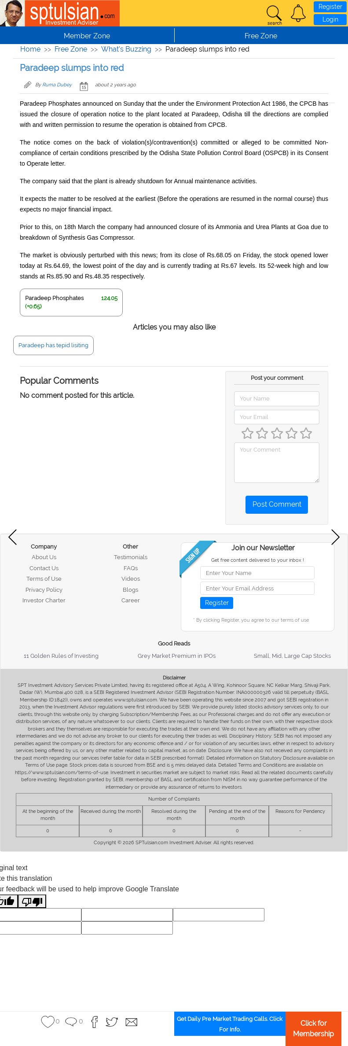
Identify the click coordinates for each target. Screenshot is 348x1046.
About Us (44, 557)
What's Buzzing (126, 49)
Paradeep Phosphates (54, 298)
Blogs (130, 589)
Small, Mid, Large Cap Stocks (292, 656)
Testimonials (130, 557)
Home (30, 49)
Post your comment (277, 378)
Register (330, 6)
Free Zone (71, 49)
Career (130, 600)
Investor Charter (44, 600)
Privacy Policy (44, 589)
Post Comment (277, 504)
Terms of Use (44, 578)
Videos (130, 578)
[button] (298, 13)
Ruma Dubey (57, 85)
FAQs (131, 568)
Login (330, 19)
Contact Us (44, 568)
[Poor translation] (32, 901)
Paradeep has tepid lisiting (53, 345)
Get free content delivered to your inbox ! (257, 560)
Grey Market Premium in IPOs (177, 656)
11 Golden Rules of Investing (61, 656)
